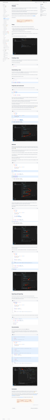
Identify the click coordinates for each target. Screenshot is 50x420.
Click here (21, 21)
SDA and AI (5, 30)
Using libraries (5, 22)
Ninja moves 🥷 (6, 50)
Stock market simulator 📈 (5, 24)
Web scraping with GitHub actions (6, 47)
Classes (4, 18)
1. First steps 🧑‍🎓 (6, 6)
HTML (4, 35)
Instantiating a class (42, 7)
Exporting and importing (43, 10)
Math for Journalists (6, 52)
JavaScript (5, 37)
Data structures (5, 11)
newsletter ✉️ (22, 400)
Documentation (42, 11)
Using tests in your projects (5, 56)
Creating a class (42, 6)
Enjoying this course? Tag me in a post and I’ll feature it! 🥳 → (25, 0)
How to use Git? (5, 44)
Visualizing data (5, 29)
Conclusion (41, 12)
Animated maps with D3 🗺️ (6, 41)
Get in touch (26, 401)
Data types (5, 10)
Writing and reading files (34, 408)
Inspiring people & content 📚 (6, 58)
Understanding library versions (6, 54)
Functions (5, 17)
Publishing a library (6, 57)
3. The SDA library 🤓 (6, 25)
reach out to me (21, 397)
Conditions (5, 12)
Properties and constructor (43, 8)
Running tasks (5, 23)
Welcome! (4, 4)
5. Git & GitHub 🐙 (6, 43)
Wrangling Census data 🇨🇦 (5, 31)
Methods (41, 9)
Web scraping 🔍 (4, 42)
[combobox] (39, 2)
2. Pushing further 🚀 (6, 16)
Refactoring (5, 51)
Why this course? (4, 5)
